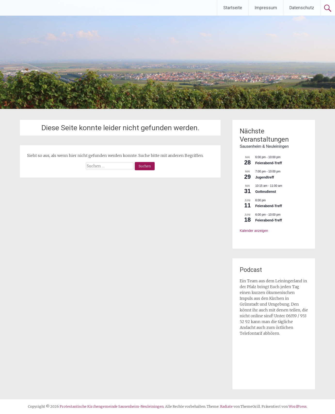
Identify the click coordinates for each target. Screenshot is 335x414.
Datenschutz (301, 7)
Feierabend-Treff (268, 163)
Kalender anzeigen (254, 231)
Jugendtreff (264, 177)
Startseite (232, 7)
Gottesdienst (265, 192)
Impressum (266, 7)
